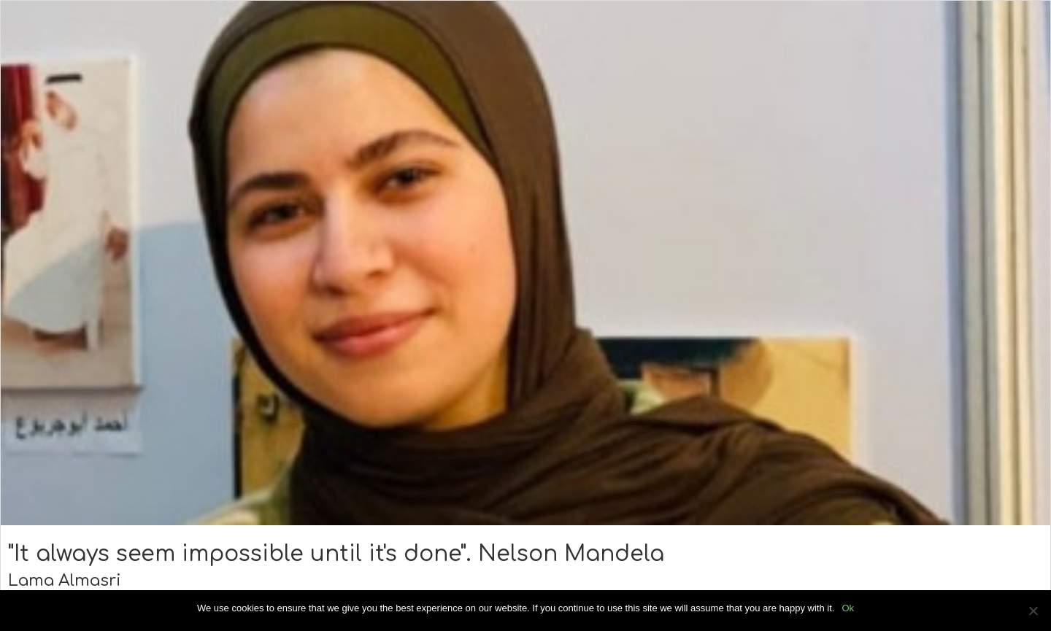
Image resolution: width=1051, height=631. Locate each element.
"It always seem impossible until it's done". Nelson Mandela (336, 554)
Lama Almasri (64, 580)
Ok (848, 608)
